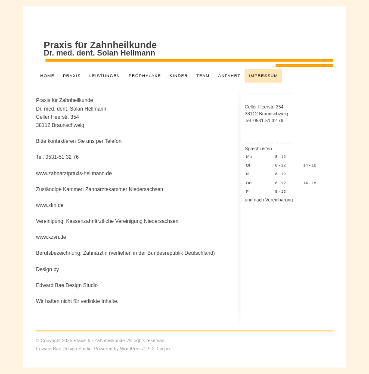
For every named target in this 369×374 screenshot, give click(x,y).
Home (47, 75)
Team (203, 75)
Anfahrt (229, 75)
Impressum (263, 75)
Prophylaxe (145, 75)
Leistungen (104, 75)
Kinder (179, 75)
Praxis (72, 75)
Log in (163, 348)
